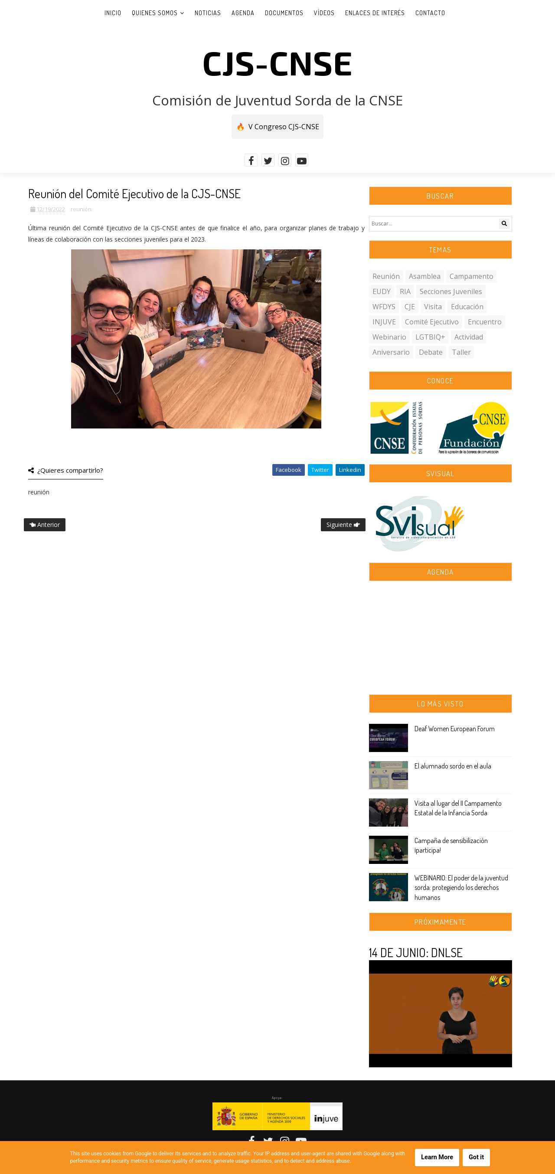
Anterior (44, 524)
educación (467, 306)
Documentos (284, 12)
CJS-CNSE (277, 62)
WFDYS (383, 306)
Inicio (112, 12)
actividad (468, 337)
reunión (81, 209)
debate (431, 352)
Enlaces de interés (375, 12)
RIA (405, 291)
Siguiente (343, 524)
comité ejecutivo (432, 322)
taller (461, 352)
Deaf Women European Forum (455, 728)
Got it (476, 1157)
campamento (471, 276)
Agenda (243, 12)
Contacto (430, 12)
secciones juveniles (451, 291)
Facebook (288, 470)
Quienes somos (155, 12)
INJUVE (384, 322)
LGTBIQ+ (430, 337)
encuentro (485, 322)
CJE (410, 306)
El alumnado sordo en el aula (453, 766)
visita (433, 306)
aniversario (391, 352)
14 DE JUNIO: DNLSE (416, 952)
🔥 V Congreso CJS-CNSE (277, 126)
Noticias (208, 12)
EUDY (381, 291)
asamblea (425, 276)
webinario (389, 337)
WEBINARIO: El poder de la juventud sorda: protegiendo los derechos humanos (461, 887)
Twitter (320, 470)
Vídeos (324, 12)
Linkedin (350, 470)
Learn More (437, 1157)
